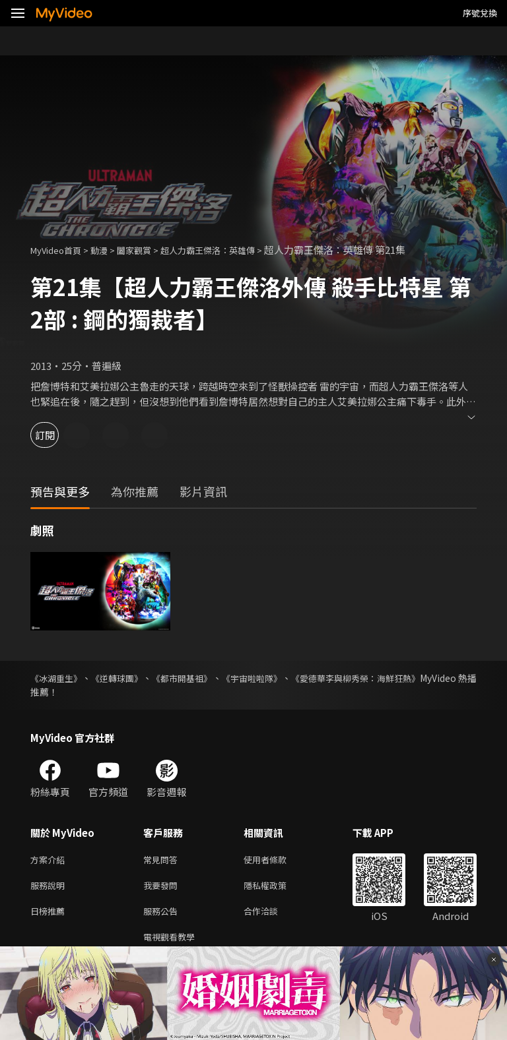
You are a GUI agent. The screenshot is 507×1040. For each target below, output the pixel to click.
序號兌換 (480, 13)
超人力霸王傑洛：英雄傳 (232, 250)
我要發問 (163, 888)
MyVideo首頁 (60, 250)
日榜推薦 (50, 916)
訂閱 (57, 435)
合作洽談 (271, 916)
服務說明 (50, 888)
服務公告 (163, 916)
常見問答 (163, 860)
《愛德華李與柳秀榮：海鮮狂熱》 (407, 678)
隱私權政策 (276, 888)
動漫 (109, 250)
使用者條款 (276, 860)
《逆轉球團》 (130, 678)
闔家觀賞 (148, 250)
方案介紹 (50, 860)
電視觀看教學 (173, 943)
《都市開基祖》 (207, 678)
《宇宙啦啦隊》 (289, 678)
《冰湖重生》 (58, 678)
